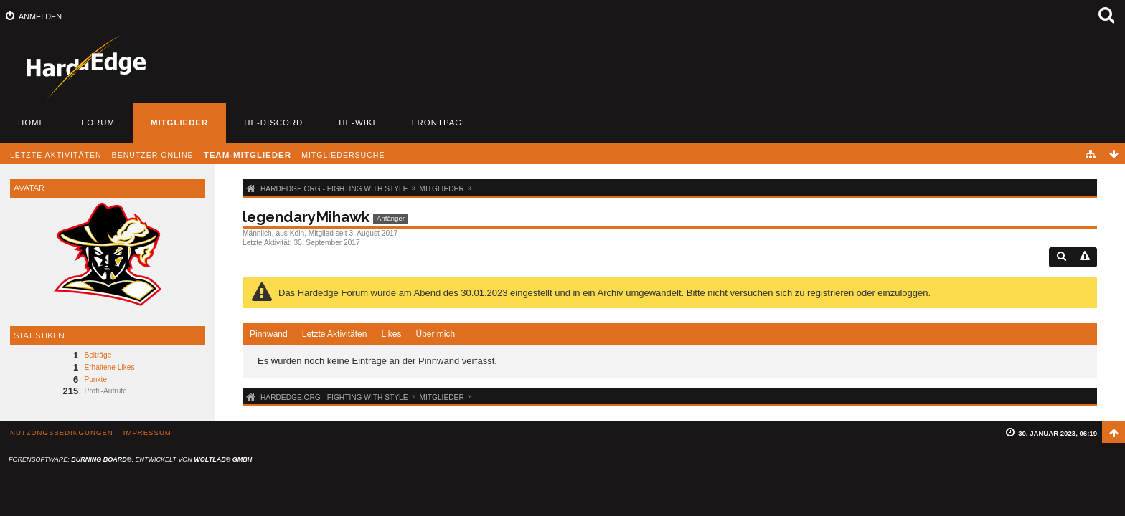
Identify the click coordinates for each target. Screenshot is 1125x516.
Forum (98, 122)
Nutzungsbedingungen (61, 432)
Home (31, 122)
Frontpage (440, 122)
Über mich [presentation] (435, 334)
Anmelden (40, 16)
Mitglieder (179, 122)
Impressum (147, 432)
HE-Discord (273, 122)
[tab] (269, 334)
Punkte (95, 379)
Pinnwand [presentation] (269, 334)
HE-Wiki (357, 122)
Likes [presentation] (391, 334)
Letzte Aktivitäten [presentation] (334, 334)
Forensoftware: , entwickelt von (130, 459)
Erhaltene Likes (109, 367)
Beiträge (97, 355)
